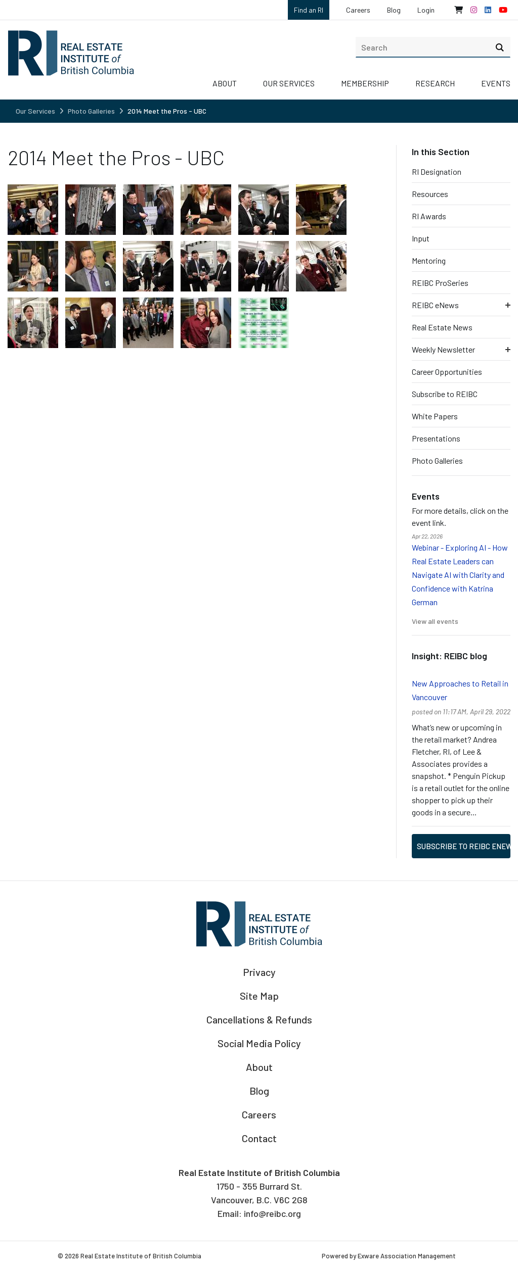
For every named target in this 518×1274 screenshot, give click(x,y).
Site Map (259, 996)
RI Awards (429, 216)
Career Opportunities (447, 371)
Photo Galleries (91, 111)
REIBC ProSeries (440, 282)
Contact (259, 1138)
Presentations (436, 438)
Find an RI (308, 10)
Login (426, 10)
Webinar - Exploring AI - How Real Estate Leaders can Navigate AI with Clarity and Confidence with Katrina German (460, 575)
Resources (430, 194)
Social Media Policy (259, 1043)
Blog (394, 10)
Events (495, 83)
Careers (358, 10)
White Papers (435, 416)
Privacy (259, 972)
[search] (433, 47)
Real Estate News (442, 327)
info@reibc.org (272, 1213)
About (224, 83)
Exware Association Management (407, 1256)
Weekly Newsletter (443, 349)
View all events (435, 621)
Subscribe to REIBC (445, 394)
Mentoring (429, 260)
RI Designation (436, 171)
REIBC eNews (435, 305)
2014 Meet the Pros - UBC (166, 111)
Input (420, 238)
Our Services (289, 83)
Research (435, 83)
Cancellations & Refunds (259, 1019)
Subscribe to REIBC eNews (463, 846)
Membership (365, 83)
